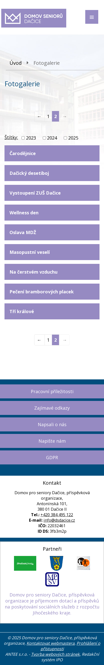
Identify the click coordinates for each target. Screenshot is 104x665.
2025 (73, 138)
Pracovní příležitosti (52, 391)
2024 (52, 138)
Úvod (16, 63)
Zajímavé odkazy (52, 408)
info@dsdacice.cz (59, 520)
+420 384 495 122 (56, 514)
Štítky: (11, 137)
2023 (31, 138)
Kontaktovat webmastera (50, 643)
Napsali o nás (52, 424)
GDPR (52, 457)
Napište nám (52, 441)
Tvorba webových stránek (55, 654)
